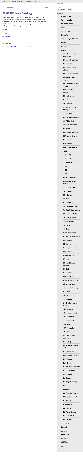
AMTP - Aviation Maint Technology (68, 91)
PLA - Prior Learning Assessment (71, 367)
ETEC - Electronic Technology (70, 214)
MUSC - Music (66, 332)
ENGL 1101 (13, 47)
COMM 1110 (68, 162)
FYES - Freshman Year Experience (71, 236)
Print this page (60, 3)
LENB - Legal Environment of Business (70, 304)
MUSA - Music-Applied (68, 328)
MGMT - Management (68, 317)
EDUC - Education (67, 195)
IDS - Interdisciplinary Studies (70, 280)
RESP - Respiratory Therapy (70, 382)
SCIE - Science (66, 389)
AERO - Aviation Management (70, 74)
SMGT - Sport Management (70, 397)
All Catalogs (64, 442)
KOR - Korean (66, 292)
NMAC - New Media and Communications (69, 336)
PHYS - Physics (67, 363)
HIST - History (66, 259)
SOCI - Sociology (67, 400)
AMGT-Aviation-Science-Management (69, 78)
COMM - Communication (26, 1)
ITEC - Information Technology (70, 288)
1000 (33, 1)
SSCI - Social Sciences (68, 416)
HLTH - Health (66, 269)
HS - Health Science (68, 273)
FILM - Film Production (68, 221)
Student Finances (66, 31)
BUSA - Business (67, 140)
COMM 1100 (68, 159)
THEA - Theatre (66, 423)
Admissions (64, 27)
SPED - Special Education (69, 412)
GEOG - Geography (67, 240)
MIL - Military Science (68, 320)
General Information (66, 20)
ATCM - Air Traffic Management (71, 117)
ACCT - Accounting (67, 64)
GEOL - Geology (67, 244)
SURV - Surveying (67, 419)
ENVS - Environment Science (70, 206)
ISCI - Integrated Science (69, 284)
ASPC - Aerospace (67, 103)
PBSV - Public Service (68, 351)
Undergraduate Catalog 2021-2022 (9, 1)
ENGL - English (66, 199)
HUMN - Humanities (68, 276)
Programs (63, 46)
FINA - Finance (66, 225)
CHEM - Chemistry (67, 144)
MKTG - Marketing (67, 324)
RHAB (64, 385)
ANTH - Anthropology (68, 96)
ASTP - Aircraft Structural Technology (69, 108)
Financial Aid (64, 35)
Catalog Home (65, 434)
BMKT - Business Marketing (70, 136)
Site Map (63, 438)
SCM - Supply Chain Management (71, 393)
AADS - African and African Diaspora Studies (70, 55)
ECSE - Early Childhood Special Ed (71, 210)
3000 (65, 170)
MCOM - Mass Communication (70, 313)
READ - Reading (67, 378)
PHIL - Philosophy (67, 359)
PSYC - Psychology (67, 374)
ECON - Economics (67, 191)
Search (69, 9)
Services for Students (67, 24)
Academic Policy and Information (70, 39)
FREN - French (66, 229)
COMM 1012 (68, 155)
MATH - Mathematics (68, 309)
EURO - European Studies (69, 218)
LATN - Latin (66, 295)
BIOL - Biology (66, 128)
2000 (65, 166)
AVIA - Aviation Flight (68, 121)
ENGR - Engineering (68, 202)
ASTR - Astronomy (67, 113)
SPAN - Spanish (67, 408)
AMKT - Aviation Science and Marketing (70, 85)
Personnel (64, 427)
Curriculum (64, 42)
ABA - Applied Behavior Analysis (71, 60)
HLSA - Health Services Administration (69, 264)
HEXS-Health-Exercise (68, 255)
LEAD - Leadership (67, 299)
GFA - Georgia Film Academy (70, 248)
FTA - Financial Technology (69, 233)
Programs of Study (66, 16)
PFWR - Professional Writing (70, 355)
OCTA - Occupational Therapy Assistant (70, 346)
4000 (65, 174)
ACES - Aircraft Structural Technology (69, 68)
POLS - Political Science (69, 370)
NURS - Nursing (67, 342)
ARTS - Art (65, 100)
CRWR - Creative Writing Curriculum (69, 182)
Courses (18, 1)
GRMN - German (67, 251)
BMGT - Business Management (71, 132)
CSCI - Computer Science (69, 187)
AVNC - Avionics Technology (70, 125)
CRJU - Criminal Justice (69, 177)
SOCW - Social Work (68, 404)
